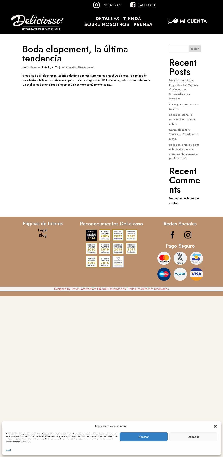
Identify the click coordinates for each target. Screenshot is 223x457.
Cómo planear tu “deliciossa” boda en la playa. (183, 134)
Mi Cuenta (193, 22)
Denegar (193, 437)
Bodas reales (68, 67)
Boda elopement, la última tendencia (75, 54)
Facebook (146, 5)
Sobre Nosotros (106, 25)
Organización (86, 67)
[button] (215, 426)
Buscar (195, 49)
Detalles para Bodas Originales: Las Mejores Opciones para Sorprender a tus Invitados (183, 89)
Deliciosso (34, 67)
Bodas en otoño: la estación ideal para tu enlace (182, 119)
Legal (8, 450)
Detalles (107, 19)
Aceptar (144, 437)
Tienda (132, 19)
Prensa (142, 25)
